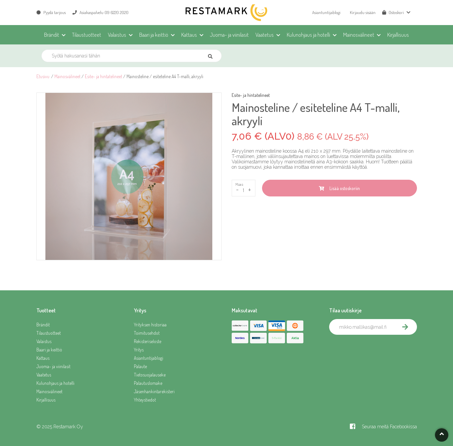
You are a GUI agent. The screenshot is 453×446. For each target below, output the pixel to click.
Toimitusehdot (147, 333)
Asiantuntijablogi (326, 12)
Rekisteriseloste (147, 341)
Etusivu (42, 76)
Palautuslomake (148, 383)
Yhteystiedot (145, 400)
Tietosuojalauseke (150, 375)
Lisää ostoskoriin (339, 188)
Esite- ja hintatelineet (103, 76)
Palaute (140, 366)
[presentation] (380, 349)
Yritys (139, 349)
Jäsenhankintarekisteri (154, 391)
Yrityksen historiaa (150, 324)
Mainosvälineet (67, 76)
